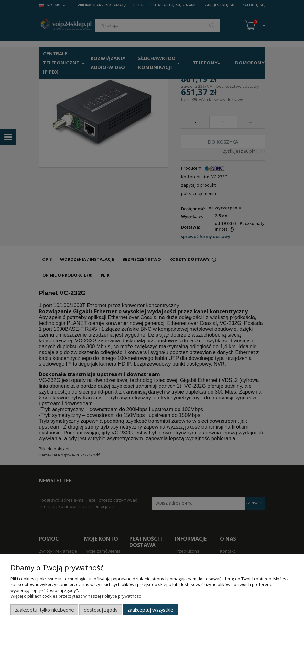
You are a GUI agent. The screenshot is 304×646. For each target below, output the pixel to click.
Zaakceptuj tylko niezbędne (44, 609)
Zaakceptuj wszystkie (150, 609)
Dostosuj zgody (100, 609)
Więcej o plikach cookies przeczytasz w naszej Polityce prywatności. (76, 596)
